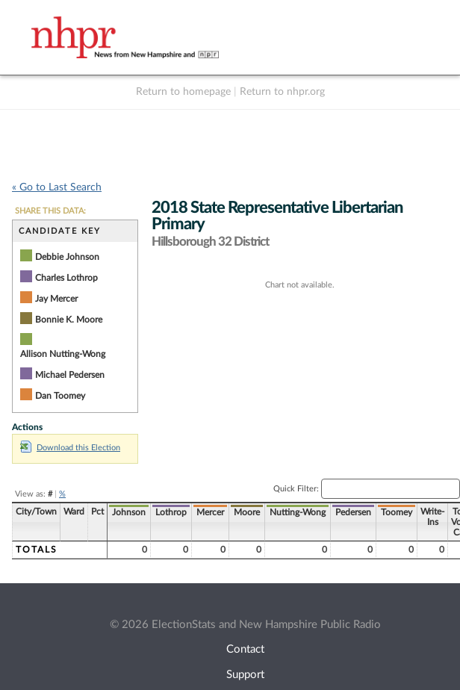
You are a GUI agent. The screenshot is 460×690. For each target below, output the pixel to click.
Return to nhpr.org (282, 92)
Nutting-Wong (298, 512)
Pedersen (353, 512)
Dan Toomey (60, 395)
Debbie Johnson (67, 256)
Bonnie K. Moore (68, 319)
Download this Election (70, 448)
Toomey (396, 512)
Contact (245, 649)
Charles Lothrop (66, 277)
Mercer (210, 512)
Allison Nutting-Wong (62, 353)
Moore (247, 512)
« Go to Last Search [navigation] (57, 187)
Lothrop (171, 512)
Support (245, 674)
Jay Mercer (56, 298)
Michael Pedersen (70, 374)
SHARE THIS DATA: (50, 211)
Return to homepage (183, 92)
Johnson (129, 512)
